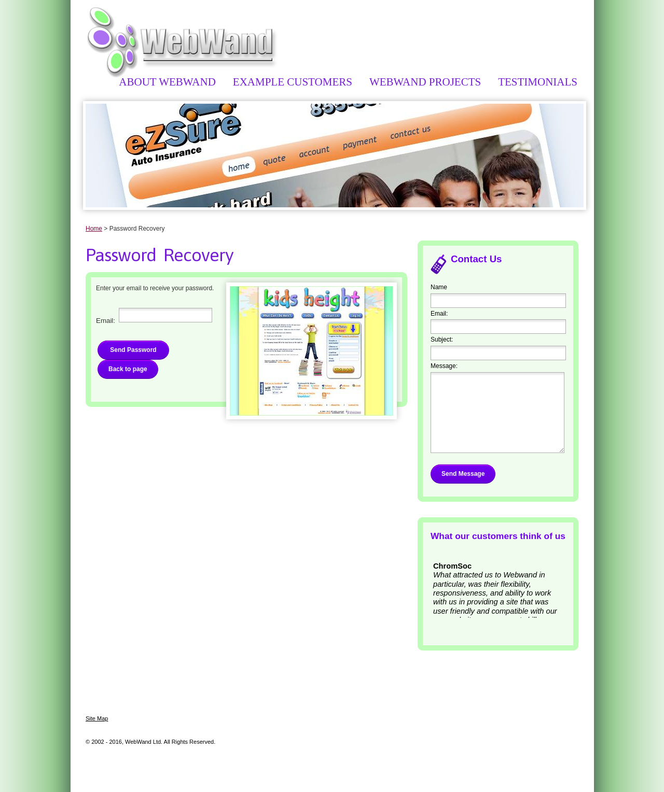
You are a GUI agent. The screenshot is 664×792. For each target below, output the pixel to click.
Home (94, 228)
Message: (444, 366)
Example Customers (292, 82)
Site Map (97, 718)
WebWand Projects (425, 82)
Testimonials (537, 82)
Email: (439, 313)
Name (439, 287)
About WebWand (167, 82)
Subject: (442, 339)
